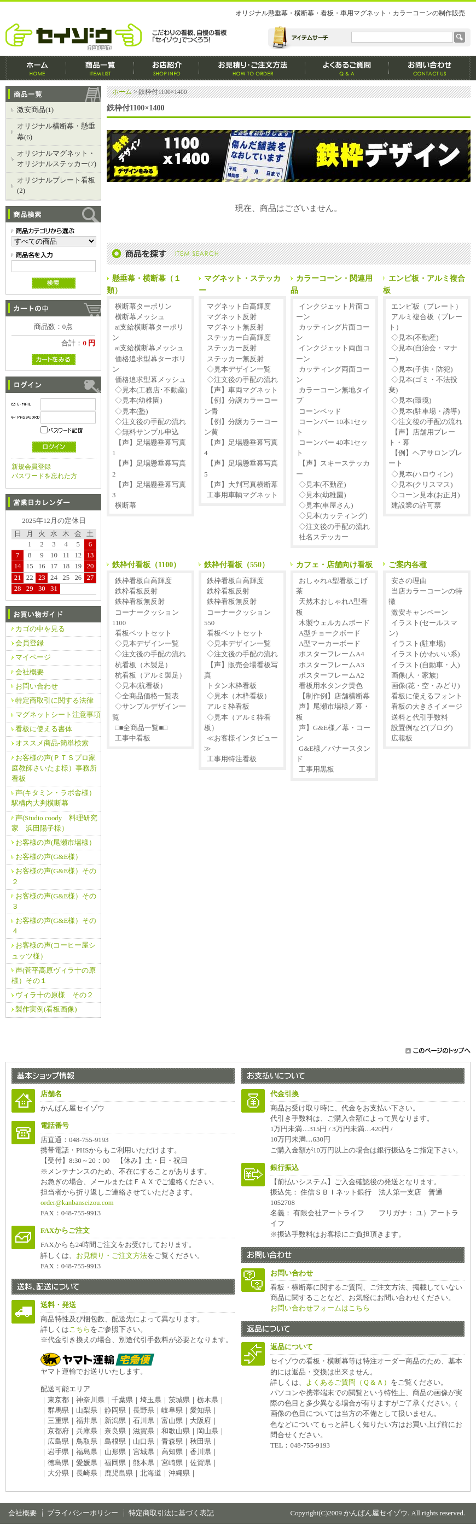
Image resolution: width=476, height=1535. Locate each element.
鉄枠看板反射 (136, 591)
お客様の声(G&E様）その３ (53, 901)
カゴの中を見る (40, 629)
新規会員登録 (31, 466)
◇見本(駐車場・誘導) (425, 411)
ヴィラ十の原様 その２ (54, 995)
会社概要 (29, 672)
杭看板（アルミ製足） (150, 675)
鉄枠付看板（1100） (146, 564)
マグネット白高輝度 (239, 306)
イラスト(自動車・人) (425, 665)
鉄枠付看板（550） (236, 564)
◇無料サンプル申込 (147, 432)
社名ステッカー (324, 537)
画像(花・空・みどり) (425, 686)
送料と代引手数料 (419, 717)
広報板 (402, 738)
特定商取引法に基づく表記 (171, 1513)
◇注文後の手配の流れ (150, 422)
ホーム (35, 68)
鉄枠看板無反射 (140, 601)
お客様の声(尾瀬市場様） (55, 842)
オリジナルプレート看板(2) (56, 186)
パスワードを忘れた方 (44, 476)
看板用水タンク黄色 (331, 686)
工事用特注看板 (232, 759)
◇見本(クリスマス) (422, 485)
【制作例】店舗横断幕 (334, 696)
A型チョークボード (330, 633)
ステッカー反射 (232, 348)
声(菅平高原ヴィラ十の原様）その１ (53, 976)
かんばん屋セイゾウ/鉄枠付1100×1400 (118, 36)
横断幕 (125, 505)
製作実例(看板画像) (46, 1009)
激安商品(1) (35, 110)
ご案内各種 (407, 564)
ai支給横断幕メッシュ (149, 348)
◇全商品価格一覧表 (147, 696)
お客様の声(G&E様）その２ (53, 876)
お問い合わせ (36, 686)
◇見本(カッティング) (333, 516)
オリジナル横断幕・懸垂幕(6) (56, 131)
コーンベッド (320, 411)
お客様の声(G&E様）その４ (53, 926)
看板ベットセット (143, 633)
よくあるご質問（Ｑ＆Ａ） (348, 1382)
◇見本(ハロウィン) (422, 474)
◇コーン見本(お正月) (425, 495)
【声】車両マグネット (242, 390)
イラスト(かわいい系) (425, 654)
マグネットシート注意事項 (58, 715)
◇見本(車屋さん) (326, 505)
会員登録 (29, 643)
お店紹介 (166, 68)
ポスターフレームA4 (331, 654)
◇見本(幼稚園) (138, 400)
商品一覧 (100, 68)
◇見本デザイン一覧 (239, 369)
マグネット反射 (232, 317)
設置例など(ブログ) (422, 728)
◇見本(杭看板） (141, 686)
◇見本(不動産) (322, 485)
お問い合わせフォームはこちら (320, 1308)
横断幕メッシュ (140, 317)
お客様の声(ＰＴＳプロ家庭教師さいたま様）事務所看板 (54, 768)
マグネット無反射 (235, 327)
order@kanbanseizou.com (77, 1203)
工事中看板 (132, 738)
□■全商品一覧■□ (141, 728)
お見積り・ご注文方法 (111, 1256)
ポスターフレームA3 (331, 665)
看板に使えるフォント (426, 696)
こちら (79, 1329)
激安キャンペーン (419, 612)
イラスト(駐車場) (418, 644)
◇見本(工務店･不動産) (151, 390)
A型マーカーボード (330, 644)
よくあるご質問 (347, 68)
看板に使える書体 (43, 729)
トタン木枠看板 (232, 686)
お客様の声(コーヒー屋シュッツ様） (53, 951)
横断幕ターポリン (143, 306)
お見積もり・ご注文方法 (252, 68)
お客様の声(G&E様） (48, 857)
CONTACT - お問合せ (430, 68)
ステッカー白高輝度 (239, 338)
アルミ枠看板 (228, 706)
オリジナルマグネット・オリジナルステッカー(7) (56, 159)
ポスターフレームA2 (331, 675)
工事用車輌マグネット (242, 495)
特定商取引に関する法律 (54, 700)
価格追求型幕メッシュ (150, 380)
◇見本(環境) (411, 400)
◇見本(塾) (131, 411)
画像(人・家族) (415, 675)
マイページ (33, 657)
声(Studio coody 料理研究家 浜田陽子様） (54, 823)
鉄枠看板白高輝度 (143, 581)
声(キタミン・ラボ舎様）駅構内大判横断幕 (53, 798)
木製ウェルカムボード (334, 623)
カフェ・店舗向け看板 (334, 564)
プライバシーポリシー (82, 1513)
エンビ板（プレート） (426, 306)
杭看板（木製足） (143, 665)
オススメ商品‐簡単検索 (52, 743)
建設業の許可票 (416, 505)
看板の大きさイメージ (426, 706)
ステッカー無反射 (235, 359)
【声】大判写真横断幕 (242, 485)
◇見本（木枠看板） (239, 696)
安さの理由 (409, 581)
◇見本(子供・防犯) (422, 369)
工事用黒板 (316, 769)
